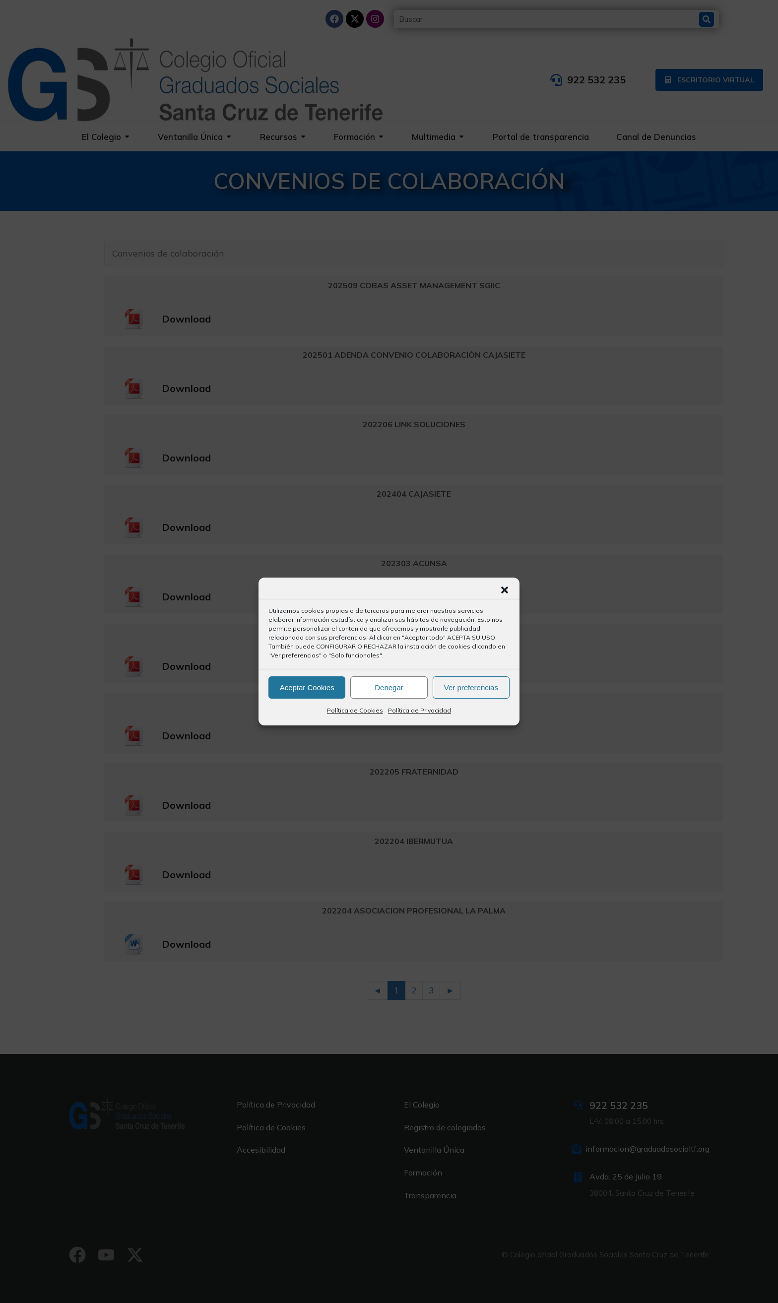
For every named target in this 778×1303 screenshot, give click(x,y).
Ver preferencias (471, 687)
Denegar (389, 687)
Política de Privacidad (419, 710)
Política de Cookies (355, 710)
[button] (505, 590)
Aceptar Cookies (307, 687)
